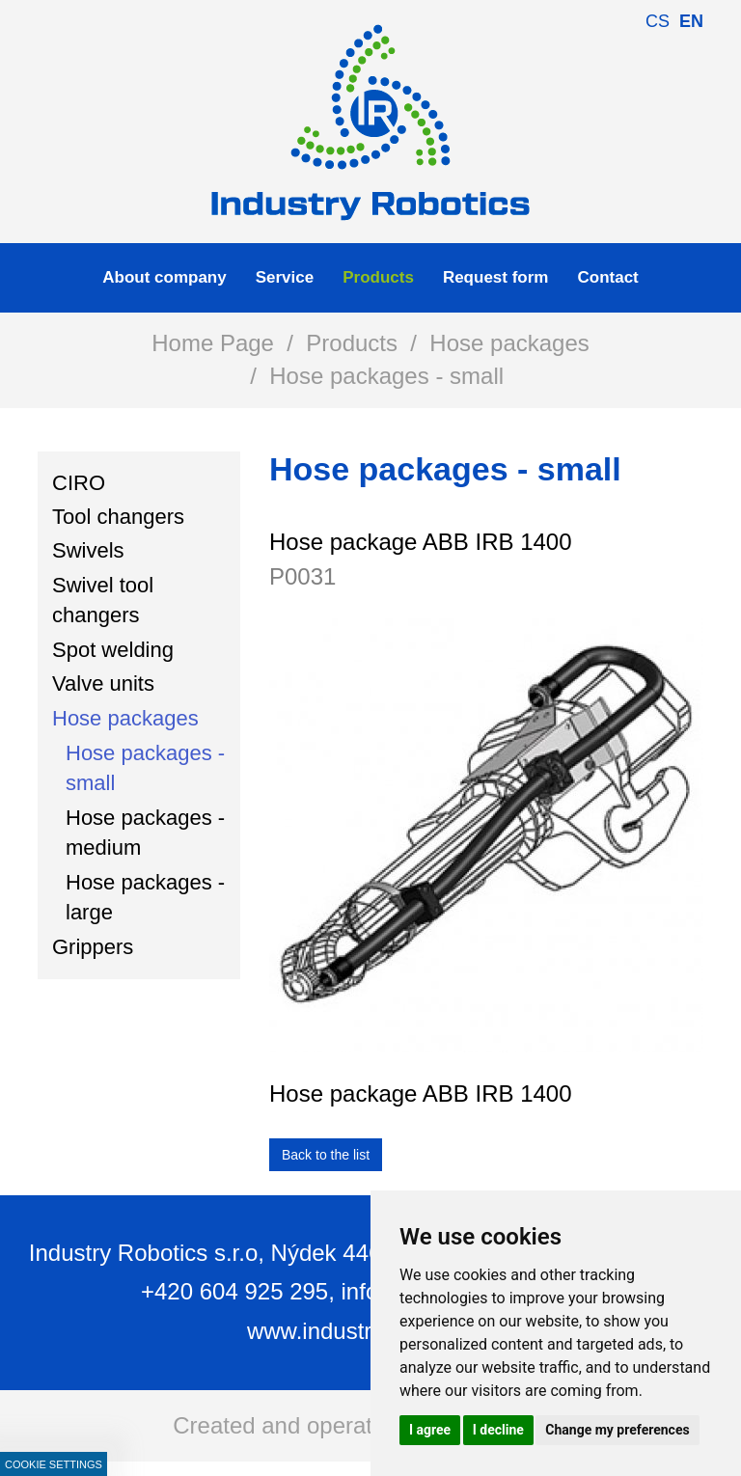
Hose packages (509, 343)
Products (352, 343)
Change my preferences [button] (617, 1429)
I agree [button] (430, 1429)
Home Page (212, 343)
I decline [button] (498, 1429)
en (691, 21)
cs (657, 21)
